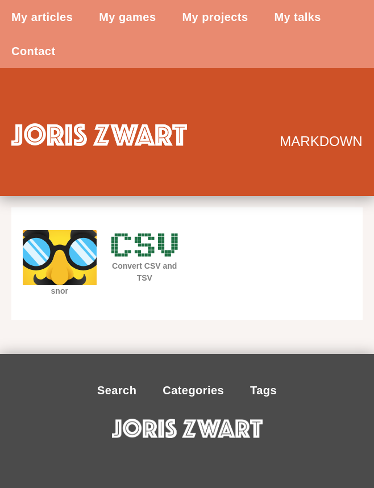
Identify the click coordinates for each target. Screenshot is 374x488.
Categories (193, 390)
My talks (297, 17)
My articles (42, 17)
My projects (215, 17)
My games (127, 17)
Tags (263, 390)
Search (116, 390)
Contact (33, 51)
